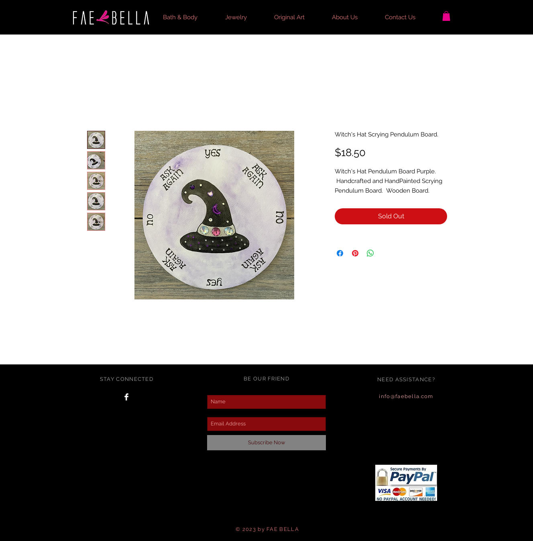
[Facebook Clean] (126, 397)
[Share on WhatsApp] (370, 253)
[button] (188, 17)
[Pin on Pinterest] (355, 253)
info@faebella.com (406, 396)
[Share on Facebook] (340, 253)
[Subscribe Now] (266, 442)
